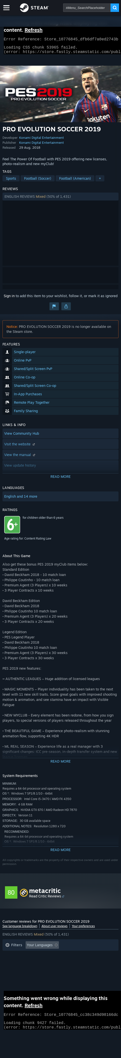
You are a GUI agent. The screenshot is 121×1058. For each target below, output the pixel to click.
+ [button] (100, 181)
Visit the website (20, 447)
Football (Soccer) (37, 181)
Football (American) (75, 181)
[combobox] (87, 7)
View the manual (20, 458)
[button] (60, 199)
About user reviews (54, 929)
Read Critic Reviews (45, 899)
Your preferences (83, 929)
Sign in (9, 299)
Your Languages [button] (40, 948)
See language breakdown (19, 929)
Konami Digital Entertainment (41, 141)
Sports (11, 181)
